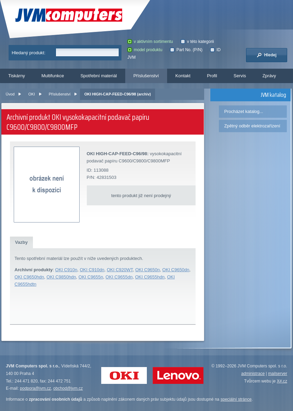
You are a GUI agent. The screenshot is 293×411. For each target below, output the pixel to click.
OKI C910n (66, 269)
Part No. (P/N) (186, 49)
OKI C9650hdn (29, 276)
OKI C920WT (120, 269)
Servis (240, 75)
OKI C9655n (91, 276)
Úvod (10, 94)
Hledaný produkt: (28, 52)
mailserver (277, 373)
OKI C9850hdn (61, 276)
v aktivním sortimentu (150, 41)
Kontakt (182, 75)
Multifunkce (53, 75)
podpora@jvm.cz (35, 388)
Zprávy (269, 75)
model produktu (144, 49)
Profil (212, 75)
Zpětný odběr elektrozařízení (252, 125)
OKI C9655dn (119, 276)
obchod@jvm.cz (68, 388)
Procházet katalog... (243, 111)
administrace (253, 373)
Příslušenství (146, 75)
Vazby (21, 242)
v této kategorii (197, 41)
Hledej (267, 55)
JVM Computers (68, 15)
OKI (31, 94)
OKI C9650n (147, 269)
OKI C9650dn (175, 269)
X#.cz (282, 381)
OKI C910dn (92, 269)
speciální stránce (236, 399)
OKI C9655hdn (150, 276)
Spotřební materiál (98, 75)
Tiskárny (16, 75)
